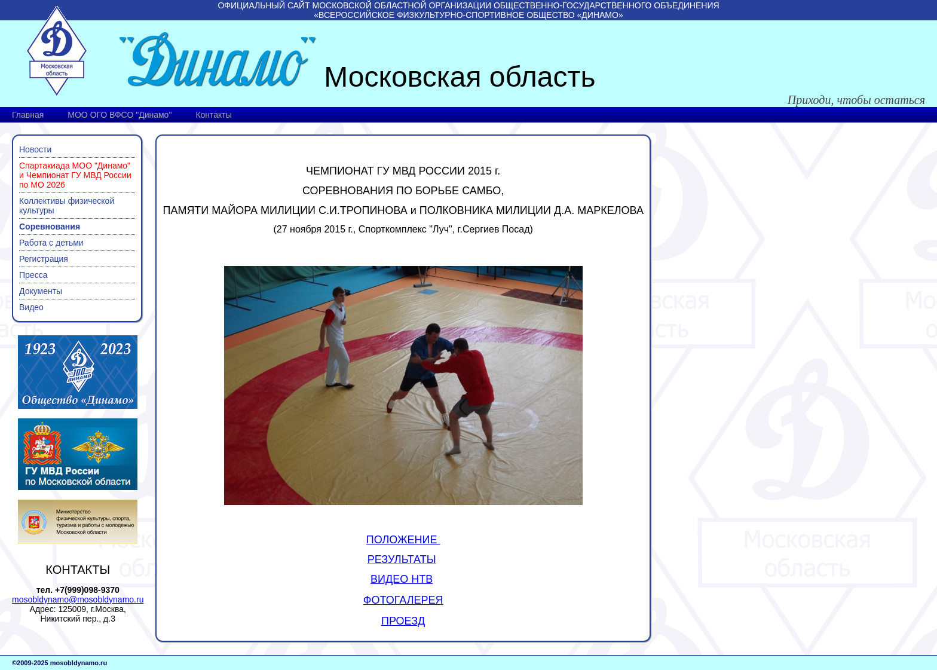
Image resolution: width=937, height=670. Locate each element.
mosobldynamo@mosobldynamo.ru (77, 599)
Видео (31, 307)
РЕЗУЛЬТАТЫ (402, 559)
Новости (35, 149)
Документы (40, 291)
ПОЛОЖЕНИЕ (403, 540)
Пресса (33, 275)
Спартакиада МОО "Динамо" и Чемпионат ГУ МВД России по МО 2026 (75, 175)
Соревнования (49, 226)
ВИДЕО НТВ (401, 579)
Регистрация (43, 259)
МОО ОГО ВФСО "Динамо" (120, 115)
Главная (28, 115)
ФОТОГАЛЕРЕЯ (403, 600)
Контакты (213, 115)
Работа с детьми (51, 242)
